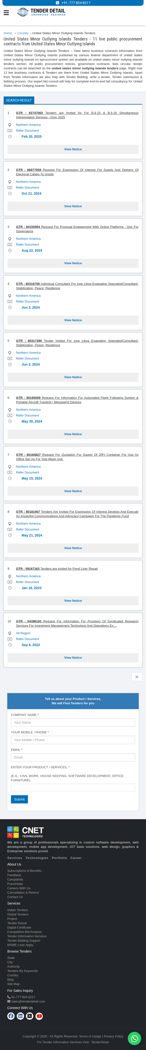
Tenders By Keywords (22, 971)
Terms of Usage (90, 1036)
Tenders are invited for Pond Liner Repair (57, 568)
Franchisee (15, 884)
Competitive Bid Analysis (24, 932)
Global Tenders (17, 914)
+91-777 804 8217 (75, 3)
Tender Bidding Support (23, 940)
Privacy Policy (113, 1036)
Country (12, 975)
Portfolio (59, 858)
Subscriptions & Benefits (24, 871)
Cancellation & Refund (23, 892)
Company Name (25, 715)
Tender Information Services (27, 936)
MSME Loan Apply (20, 945)
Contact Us (15, 897)
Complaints (15, 879)
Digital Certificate (19, 927)
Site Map (13, 984)
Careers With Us (18, 888)
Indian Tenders (17, 910)
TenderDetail (100, 1042)
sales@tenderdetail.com (27, 1001)
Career (76, 858)
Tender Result (17, 923)
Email (16, 750)
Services (14, 858)
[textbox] (13, 787)
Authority (13, 966)
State (11, 958)
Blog (10, 979)
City (10, 962)
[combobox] (73, 788)
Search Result (19, 100)
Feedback (14, 875)
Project (12, 919)
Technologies (37, 858)
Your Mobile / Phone (30, 732)
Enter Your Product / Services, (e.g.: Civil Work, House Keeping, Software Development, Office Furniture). (67, 773)
